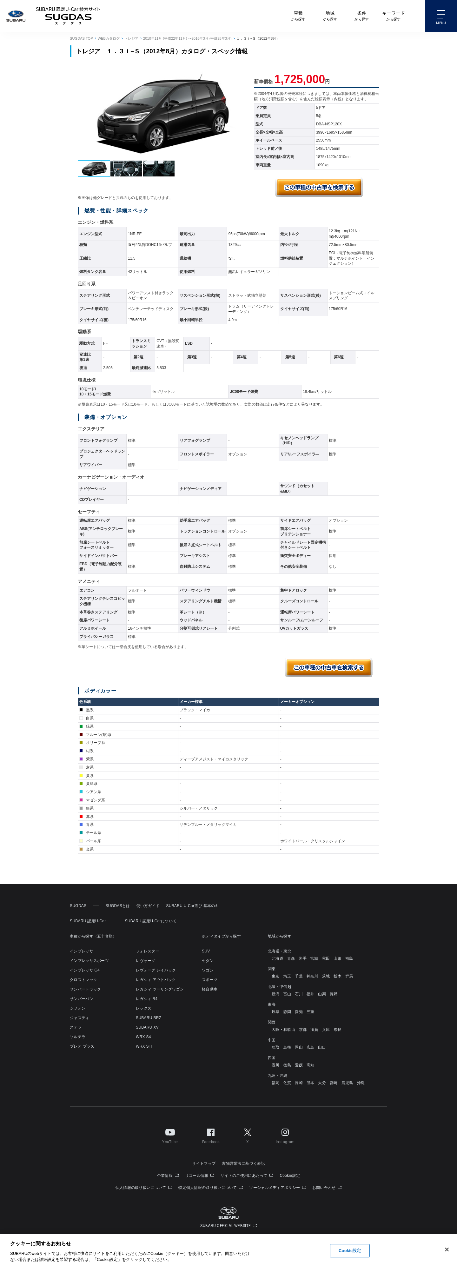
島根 (287, 1047)
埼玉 (287, 976)
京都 (303, 1029)
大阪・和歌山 (283, 1029)
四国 (272, 1058)
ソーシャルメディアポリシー (277, 1187)
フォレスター (147, 951)
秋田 (326, 958)
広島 (311, 1047)
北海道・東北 (279, 951)
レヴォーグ (146, 960)
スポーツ (209, 980)
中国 (272, 1040)
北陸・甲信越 (279, 986)
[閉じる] (447, 1249)
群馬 (349, 976)
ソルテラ (77, 1037)
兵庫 (326, 1029)
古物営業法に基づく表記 (243, 1163)
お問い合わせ (326, 1187)
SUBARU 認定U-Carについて (151, 921)
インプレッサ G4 (85, 970)
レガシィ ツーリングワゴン (160, 989)
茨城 (326, 976)
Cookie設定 (290, 1175)
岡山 (299, 1047)
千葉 (299, 976)
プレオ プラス (82, 1046)
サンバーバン (81, 999)
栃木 (337, 976)
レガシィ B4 (146, 999)
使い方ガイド (148, 906)
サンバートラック (85, 989)
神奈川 (312, 976)
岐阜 (276, 1012)
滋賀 (314, 1029)
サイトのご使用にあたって (247, 1175)
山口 (322, 1047)
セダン (208, 960)
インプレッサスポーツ (89, 960)
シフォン (77, 1008)
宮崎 (334, 1083)
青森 (291, 958)
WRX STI (144, 1046)
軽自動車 (209, 989)
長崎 (299, 1083)
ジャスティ (79, 1018)
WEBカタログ (109, 38)
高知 (311, 1065)
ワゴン (208, 970)
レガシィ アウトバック (156, 980)
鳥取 (276, 1047)
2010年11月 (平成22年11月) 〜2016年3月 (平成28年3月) (187, 38)
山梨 (322, 994)
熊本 (311, 1083)
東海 (272, 1004)
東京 (276, 976)
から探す (298, 15)
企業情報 (168, 1175)
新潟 (276, 994)
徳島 (287, 1065)
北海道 (277, 958)
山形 (337, 958)
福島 (349, 958)
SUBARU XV (147, 1027)
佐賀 (287, 1083)
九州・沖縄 (278, 1075)
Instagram (285, 1135)
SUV (206, 951)
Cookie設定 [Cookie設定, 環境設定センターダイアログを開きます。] (350, 1250)
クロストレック (83, 980)
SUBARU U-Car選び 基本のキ (192, 906)
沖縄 (361, 1083)
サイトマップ (203, 1163)
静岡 (287, 1012)
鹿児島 (347, 1083)
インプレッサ (81, 951)
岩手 (303, 958)
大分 (322, 1083)
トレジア (131, 38)
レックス (143, 1008)
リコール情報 (199, 1175)
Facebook (211, 1135)
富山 (287, 994)
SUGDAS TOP (81, 38)
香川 (276, 1065)
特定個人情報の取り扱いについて (210, 1187)
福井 (311, 994)
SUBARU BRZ (148, 1018)
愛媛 (299, 1065)
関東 (272, 969)
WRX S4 (143, 1037)
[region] (228, 1250)
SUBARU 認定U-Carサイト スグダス (68, 15)
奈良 (338, 1029)
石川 (299, 994)
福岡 (276, 1083)
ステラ (76, 1027)
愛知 (299, 1012)
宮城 (314, 958)
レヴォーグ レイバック (156, 970)
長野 (334, 994)
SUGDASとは (117, 906)
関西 (272, 1022)
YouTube (170, 1135)
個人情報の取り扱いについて (144, 1187)
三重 (311, 1012)
